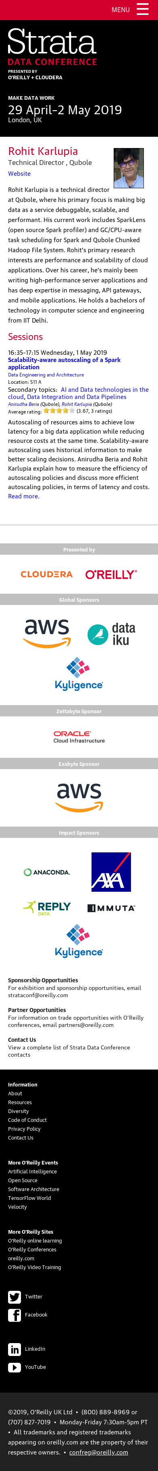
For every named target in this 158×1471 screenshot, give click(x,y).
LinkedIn (26, 1348)
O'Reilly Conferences (32, 1249)
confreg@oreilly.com (98, 1451)
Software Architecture (33, 1188)
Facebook (28, 1314)
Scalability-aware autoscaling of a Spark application (64, 363)
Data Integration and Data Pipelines (77, 396)
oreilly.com (21, 1257)
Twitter (25, 1296)
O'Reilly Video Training (34, 1266)
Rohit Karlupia (77, 403)
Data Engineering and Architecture (46, 374)
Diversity (18, 1110)
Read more (23, 495)
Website (19, 173)
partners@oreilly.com (86, 1024)
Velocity (17, 1206)
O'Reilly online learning (35, 1240)
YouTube (27, 1366)
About (15, 1093)
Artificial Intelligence (32, 1171)
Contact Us (20, 1137)
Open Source (22, 1179)
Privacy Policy (24, 1128)
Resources (20, 1101)
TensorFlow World (29, 1197)
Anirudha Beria (23, 403)
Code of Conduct (27, 1119)
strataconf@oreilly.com (38, 994)
